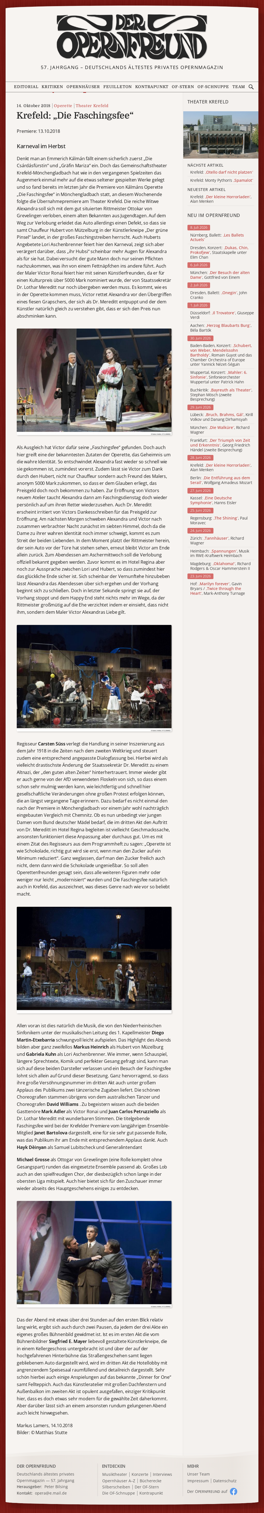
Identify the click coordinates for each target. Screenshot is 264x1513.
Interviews (162, 1474)
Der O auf (207, 1491)
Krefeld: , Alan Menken (220, 468)
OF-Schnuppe (213, 87)
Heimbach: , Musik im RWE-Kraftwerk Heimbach (219, 553)
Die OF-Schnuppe (118, 1493)
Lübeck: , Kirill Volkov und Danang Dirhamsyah (221, 417)
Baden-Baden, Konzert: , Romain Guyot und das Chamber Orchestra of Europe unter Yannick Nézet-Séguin (221, 355)
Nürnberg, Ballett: (217, 237)
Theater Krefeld (92, 105)
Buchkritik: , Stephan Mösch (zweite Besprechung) (221, 395)
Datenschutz (225, 1481)
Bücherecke (150, 1481)
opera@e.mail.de (51, 1493)
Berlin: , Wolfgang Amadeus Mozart (221, 480)
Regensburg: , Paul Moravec (219, 520)
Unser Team (198, 1474)
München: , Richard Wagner (219, 430)
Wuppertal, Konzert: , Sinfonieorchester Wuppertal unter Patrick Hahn (218, 377)
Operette (63, 105)
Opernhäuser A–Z (118, 1481)
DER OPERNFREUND (36, 1466)
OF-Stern (183, 87)
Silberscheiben (116, 1487)
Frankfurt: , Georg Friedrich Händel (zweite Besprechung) (220, 445)
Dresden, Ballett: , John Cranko (218, 295)
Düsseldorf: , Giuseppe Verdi (222, 315)
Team (238, 87)
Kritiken (52, 87)
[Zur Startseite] (132, 36)
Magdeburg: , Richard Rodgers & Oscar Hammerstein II (220, 566)
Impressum (198, 1481)
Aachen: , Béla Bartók (220, 328)
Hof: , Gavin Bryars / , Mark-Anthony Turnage (217, 589)
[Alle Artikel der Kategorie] (221, 134)
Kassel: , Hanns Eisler (213, 500)
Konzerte (140, 1474)
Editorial (26, 87)
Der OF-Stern (147, 1487)
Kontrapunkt (151, 87)
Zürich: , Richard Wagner (217, 541)
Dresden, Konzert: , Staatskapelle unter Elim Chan (219, 252)
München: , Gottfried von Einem (220, 275)
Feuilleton (117, 87)
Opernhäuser (83, 87)
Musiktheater (114, 1474)
